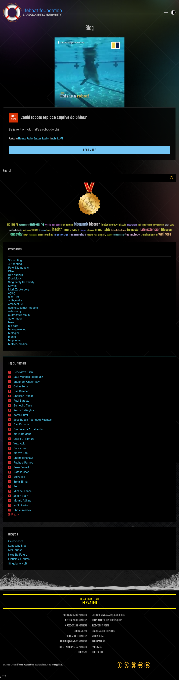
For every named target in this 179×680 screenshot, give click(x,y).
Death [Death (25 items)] (172, 225)
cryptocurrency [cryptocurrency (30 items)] (158, 225)
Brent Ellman (21, 481)
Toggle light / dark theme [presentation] (173, 12)
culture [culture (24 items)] (167, 225)
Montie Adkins (22, 500)
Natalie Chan (21, 472)
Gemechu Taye (22, 405)
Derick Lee (19, 448)
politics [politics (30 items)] (41, 235)
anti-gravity (15, 300)
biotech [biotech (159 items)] (95, 224)
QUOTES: (95, 652)
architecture (15, 304)
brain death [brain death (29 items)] (142, 225)
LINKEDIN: (68, 620)
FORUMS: (81, 652)
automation (15, 318)
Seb (15, 486)
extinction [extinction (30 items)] (27, 230)
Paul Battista (21, 400)
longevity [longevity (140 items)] (16, 234)
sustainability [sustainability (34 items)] (118, 235)
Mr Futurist (15, 550)
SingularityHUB (17, 563)
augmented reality (19, 315)
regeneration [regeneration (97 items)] (77, 235)
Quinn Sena (20, 386)
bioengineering (17, 329)
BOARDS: (96, 631)
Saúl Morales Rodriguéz (28, 376)
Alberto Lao (20, 453)
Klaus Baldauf (22, 434)
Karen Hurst (20, 415)
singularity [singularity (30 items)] (102, 235)
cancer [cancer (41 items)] (149, 225)
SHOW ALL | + (13, 515)
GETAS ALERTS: (98, 620)
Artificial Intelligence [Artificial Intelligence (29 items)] (52, 225)
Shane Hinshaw (23, 458)
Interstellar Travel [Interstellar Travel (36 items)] (118, 230)
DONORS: (78, 631)
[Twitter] (126, 665)
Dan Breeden (21, 391)
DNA (11, 271)
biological (14, 333)
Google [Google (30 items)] (48, 230)
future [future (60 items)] (34, 230)
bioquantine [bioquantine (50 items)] (67, 224)
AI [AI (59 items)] (17, 225)
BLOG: (94, 625)
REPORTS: (96, 636)
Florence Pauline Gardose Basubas (33, 138)
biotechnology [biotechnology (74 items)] (109, 225)
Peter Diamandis (18, 267)
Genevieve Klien (23, 372)
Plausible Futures (19, 559)
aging (11, 293)
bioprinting (15, 340)
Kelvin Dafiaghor (23, 410)
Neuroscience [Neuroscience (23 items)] (33, 235)
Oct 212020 (13, 118)
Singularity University (21, 282)
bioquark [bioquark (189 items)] (81, 224)
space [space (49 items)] (110, 234)
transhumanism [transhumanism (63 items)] (149, 234)
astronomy (15, 311)
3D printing (15, 260)
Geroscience (15, 541)
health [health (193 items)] (57, 229)
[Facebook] (119, 665)
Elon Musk (14, 278)
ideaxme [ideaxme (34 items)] (90, 230)
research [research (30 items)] (90, 235)
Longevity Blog (17, 545)
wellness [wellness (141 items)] (164, 234)
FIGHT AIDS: (71, 636)
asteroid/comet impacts (23, 307)
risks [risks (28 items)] (95, 235)
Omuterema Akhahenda (28, 429)
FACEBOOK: (67, 615)
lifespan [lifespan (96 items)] (166, 230)
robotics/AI (57, 138)
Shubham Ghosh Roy (26, 381)
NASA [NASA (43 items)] (25, 235)
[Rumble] (147, 665)
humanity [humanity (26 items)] (83, 230)
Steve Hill (19, 476)
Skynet (12, 286)
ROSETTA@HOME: (67, 647)
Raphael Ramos (23, 462)
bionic (12, 336)
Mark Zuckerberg (18, 289)
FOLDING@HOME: (68, 641)
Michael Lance (22, 491)
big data (13, 326)
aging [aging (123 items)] (11, 224)
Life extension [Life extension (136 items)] (150, 229)
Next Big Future (17, 554)
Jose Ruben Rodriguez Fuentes (32, 419)
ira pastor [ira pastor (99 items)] (133, 230)
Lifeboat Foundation (25, 665)
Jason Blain (20, 495)
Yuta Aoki (19, 443)
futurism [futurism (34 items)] (42, 230)
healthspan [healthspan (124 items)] (71, 230)
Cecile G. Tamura (23, 438)
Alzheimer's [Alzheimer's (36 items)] (23, 225)
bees (11, 322)
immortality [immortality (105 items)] (102, 230)
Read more (89, 150)
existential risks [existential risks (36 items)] (15, 230)
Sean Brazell (21, 467)
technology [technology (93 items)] (132, 235)
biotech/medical (18, 344)
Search (171, 178)
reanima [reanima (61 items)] (48, 234)
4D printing (15, 264)
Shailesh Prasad (23, 396)
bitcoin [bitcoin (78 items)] (122, 225)
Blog (89, 28)
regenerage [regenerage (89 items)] (61, 235)
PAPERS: (95, 647)
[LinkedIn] (133, 665)
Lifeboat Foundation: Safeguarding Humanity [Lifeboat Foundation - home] (81, 12)
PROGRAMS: (97, 641)
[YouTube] (140, 665)
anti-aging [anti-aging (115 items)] (36, 224)
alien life (13, 296)
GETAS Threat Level (89, 602)
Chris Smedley (22, 510)
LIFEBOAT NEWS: (99, 615)
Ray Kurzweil (16, 274)
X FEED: (68, 625)
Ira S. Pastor (20, 505)
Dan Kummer (21, 424)
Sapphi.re (58, 665)
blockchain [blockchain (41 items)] (132, 225)
